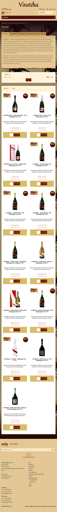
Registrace (31, 468)
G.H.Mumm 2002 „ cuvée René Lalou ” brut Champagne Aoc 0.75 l (15, 116)
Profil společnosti (32, 472)
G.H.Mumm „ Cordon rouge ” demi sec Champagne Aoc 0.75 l (41, 262)
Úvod (30, 462)
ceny (13, 88)
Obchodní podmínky (33, 478)
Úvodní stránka (4, 23)
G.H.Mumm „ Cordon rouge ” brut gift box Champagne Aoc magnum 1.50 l (14, 262)
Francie (17, 23)
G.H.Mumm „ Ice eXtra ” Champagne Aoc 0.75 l (15, 359)
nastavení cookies (52, 506)
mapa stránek (44, 506)
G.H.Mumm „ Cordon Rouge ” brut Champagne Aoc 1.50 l (42, 213)
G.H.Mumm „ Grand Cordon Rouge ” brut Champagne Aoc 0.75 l (42, 311)
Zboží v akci (6, 12)
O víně (30, 484)
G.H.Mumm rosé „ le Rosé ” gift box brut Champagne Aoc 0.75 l (15, 164)
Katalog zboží (32, 466)
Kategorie (28, 17)
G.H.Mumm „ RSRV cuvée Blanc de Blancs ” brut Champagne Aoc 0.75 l (15, 408)
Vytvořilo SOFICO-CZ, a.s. (7, 506)
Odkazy (30, 485)
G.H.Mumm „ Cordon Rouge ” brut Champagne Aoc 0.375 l (42, 164)
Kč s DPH (52, 9)
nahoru (26, 506)
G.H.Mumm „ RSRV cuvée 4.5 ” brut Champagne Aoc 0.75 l (42, 359)
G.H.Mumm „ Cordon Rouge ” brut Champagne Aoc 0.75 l (15, 213)
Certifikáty (31, 464)
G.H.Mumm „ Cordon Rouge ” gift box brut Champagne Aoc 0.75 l (15, 311)
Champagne (22, 23)
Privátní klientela (33, 480)
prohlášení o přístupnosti (34, 506)
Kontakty (30, 470)
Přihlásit (43, 9)
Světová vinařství (11, 23)
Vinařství (30, 476)
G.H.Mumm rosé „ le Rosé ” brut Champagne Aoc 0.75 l (42, 116)
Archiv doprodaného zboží (28, 455)
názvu (6, 88)
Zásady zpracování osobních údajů (36, 474)
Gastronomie (32, 482)
